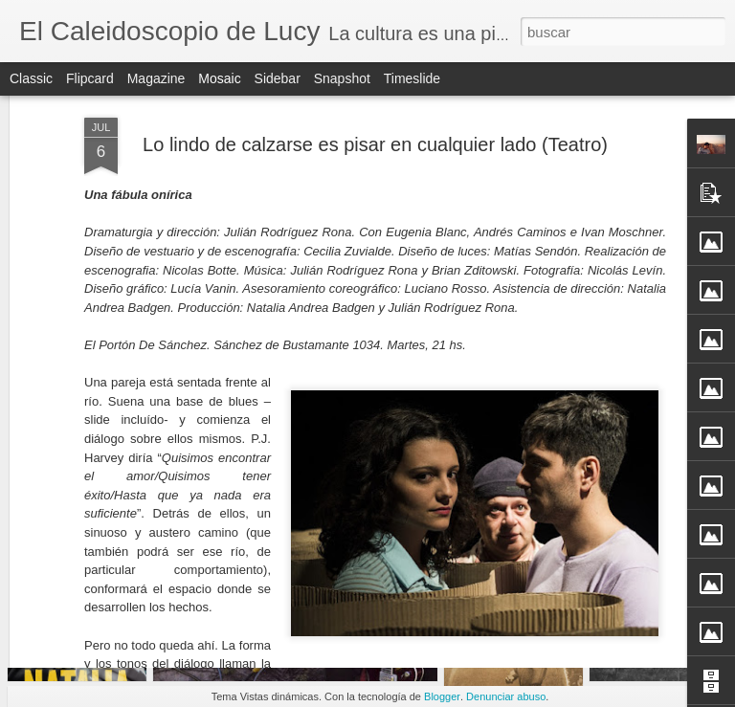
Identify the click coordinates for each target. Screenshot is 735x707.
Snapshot (342, 78)
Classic (31, 78)
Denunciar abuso (506, 696)
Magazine (156, 78)
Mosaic (219, 78)
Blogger (442, 696)
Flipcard (90, 78)
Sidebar (278, 78)
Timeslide (412, 78)
